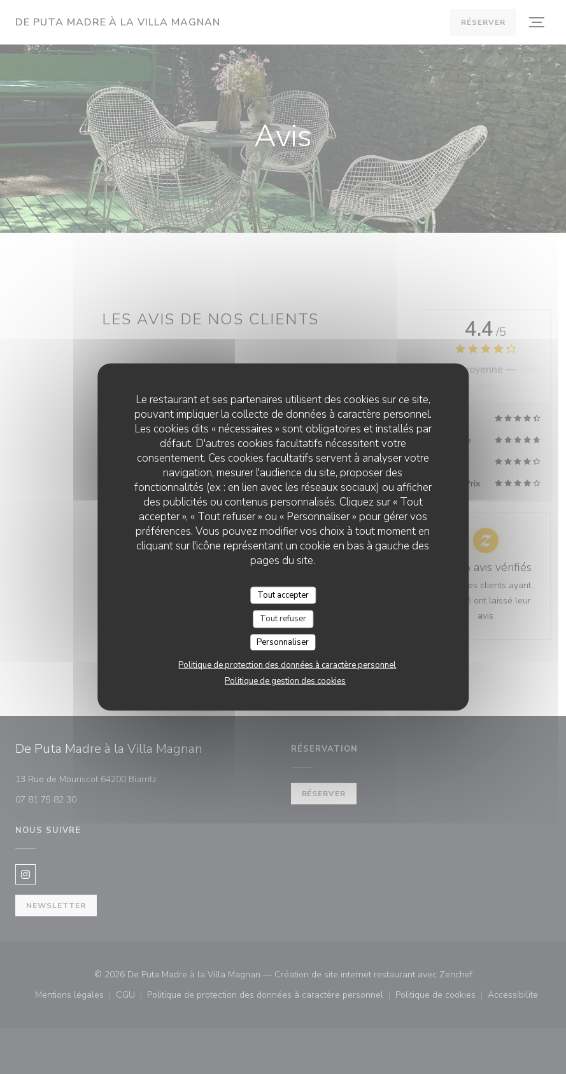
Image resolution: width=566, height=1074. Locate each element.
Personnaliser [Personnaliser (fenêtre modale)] (283, 641)
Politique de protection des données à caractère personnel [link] (287, 665)
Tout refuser (283, 618)
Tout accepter (283, 594)
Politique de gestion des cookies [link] (285, 681)
